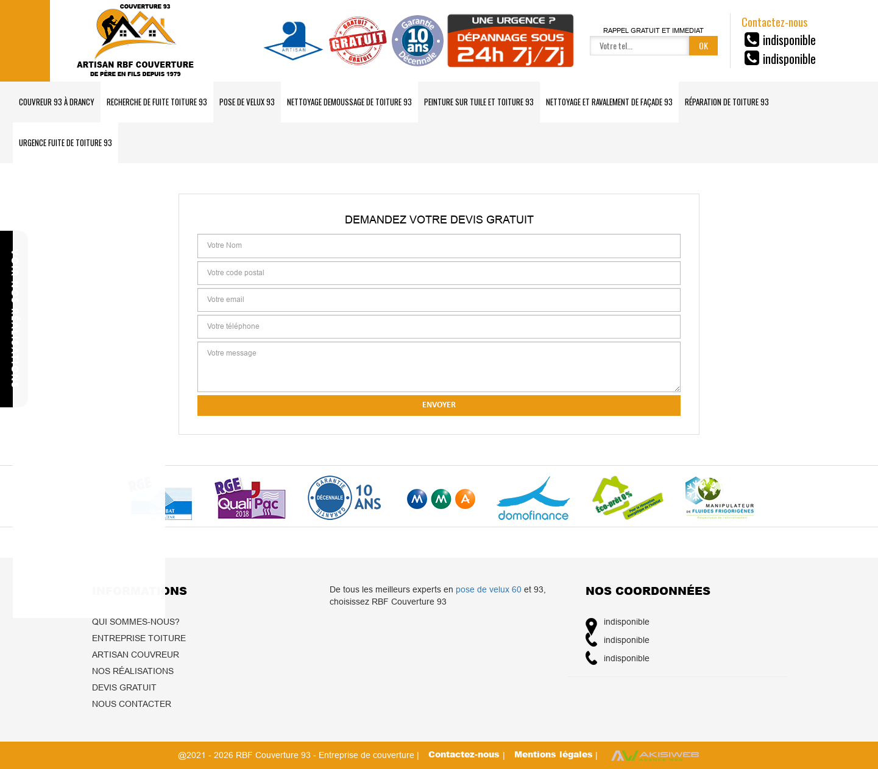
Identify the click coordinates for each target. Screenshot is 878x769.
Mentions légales (553, 754)
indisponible (789, 39)
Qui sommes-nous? (136, 622)
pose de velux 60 (489, 589)
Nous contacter (131, 704)
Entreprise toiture (139, 638)
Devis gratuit (124, 687)
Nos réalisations (133, 671)
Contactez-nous (465, 754)
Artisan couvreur (135, 654)
